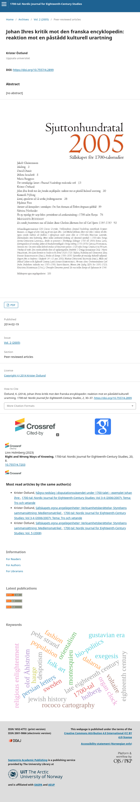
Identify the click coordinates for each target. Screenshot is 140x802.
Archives (24, 19)
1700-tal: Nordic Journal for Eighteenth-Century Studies (46, 4)
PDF (12, 305)
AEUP (51, 784)
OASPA (38, 784)
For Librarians (14, 571)
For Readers (13, 559)
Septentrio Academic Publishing (27, 760)
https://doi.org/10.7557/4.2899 (33, 70)
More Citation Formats (20, 406)
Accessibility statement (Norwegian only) (106, 743)
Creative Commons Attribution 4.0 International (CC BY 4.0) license (98, 735)
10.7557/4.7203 (15, 465)
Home (10, 19)
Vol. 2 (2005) (41, 19)
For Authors (13, 565)
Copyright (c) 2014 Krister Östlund (25, 375)
